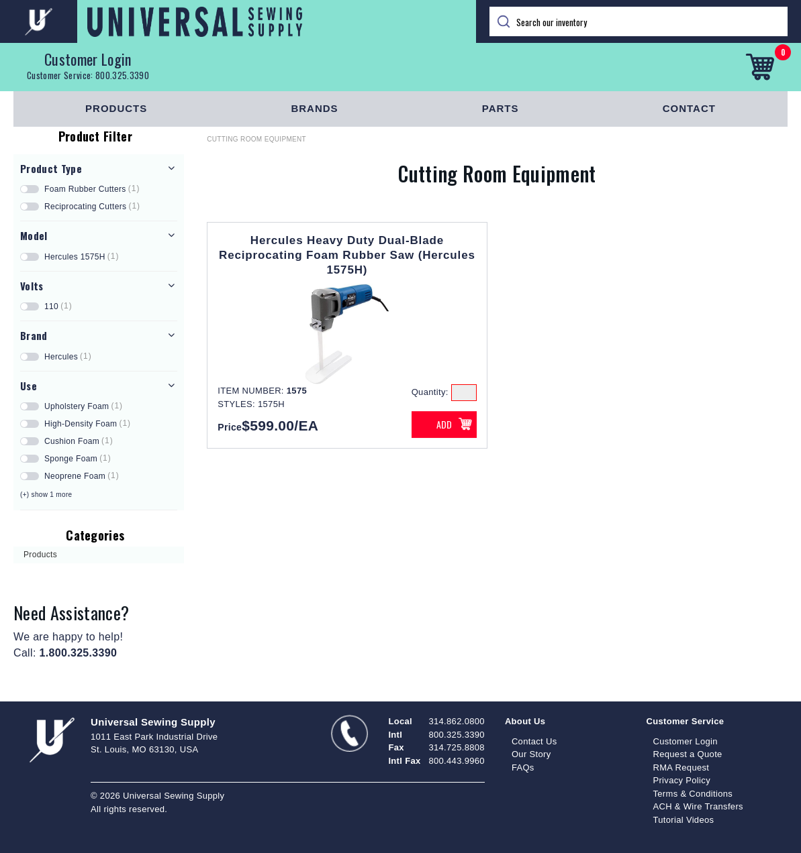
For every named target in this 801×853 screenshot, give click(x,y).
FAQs (523, 767)
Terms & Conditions (693, 794)
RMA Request (681, 767)
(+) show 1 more (46, 494)
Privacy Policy (681, 780)
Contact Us (534, 741)
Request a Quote (687, 754)
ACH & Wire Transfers (698, 806)
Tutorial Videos (683, 820)
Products (116, 108)
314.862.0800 (456, 721)
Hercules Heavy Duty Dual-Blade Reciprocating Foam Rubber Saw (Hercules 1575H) (347, 255)
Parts (500, 108)
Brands (314, 108)
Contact (689, 108)
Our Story (531, 754)
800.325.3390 (122, 75)
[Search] (638, 21)
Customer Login (88, 59)
